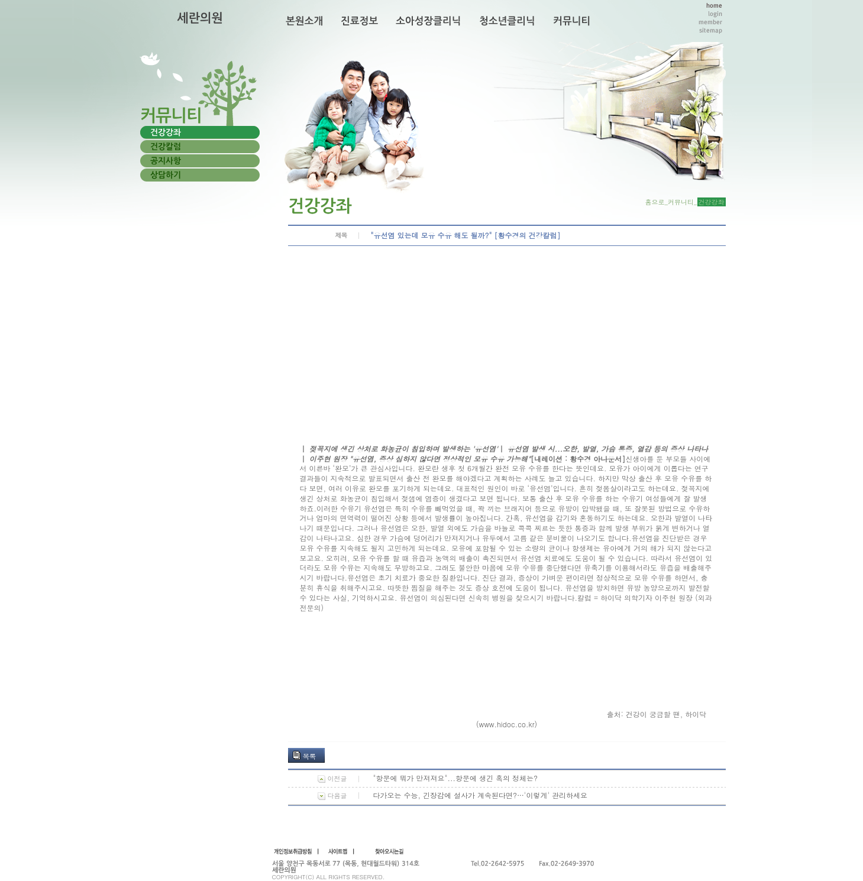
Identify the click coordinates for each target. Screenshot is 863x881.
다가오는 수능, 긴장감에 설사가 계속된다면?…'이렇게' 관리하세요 (480, 795)
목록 (309, 756)
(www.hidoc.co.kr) (506, 724)
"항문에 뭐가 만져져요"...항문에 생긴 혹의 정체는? (455, 778)
